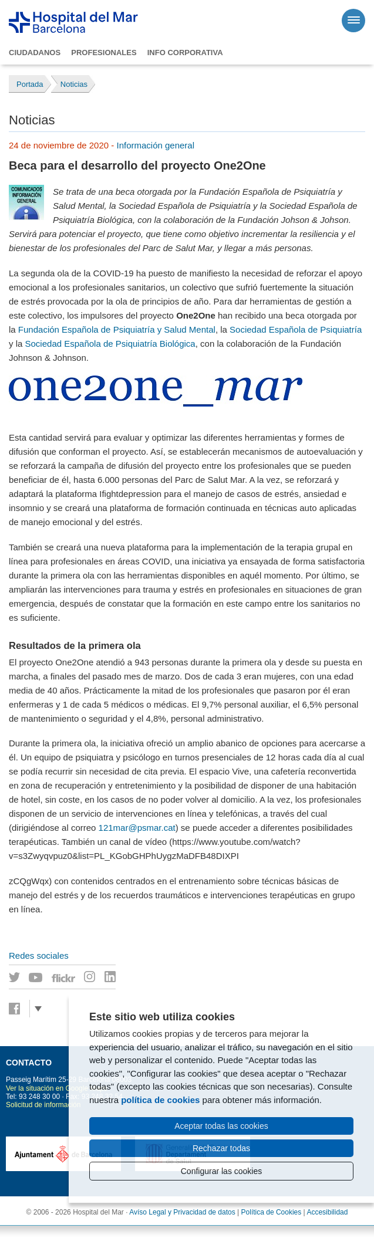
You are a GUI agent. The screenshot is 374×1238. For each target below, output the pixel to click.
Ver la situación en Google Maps (56, 1088)
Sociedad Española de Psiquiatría (296, 329)
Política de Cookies (271, 1212)
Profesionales (103, 52)
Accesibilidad (327, 1212)
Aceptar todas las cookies (221, 1126)
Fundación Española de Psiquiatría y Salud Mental (116, 329)
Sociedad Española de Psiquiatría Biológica (110, 344)
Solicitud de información (43, 1105)
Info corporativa (185, 52)
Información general (155, 145)
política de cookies (160, 1100)
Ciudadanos (34, 52)
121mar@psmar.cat (137, 828)
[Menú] (353, 20)
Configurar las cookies (221, 1171)
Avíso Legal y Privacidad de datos (182, 1212)
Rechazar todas (221, 1148)
